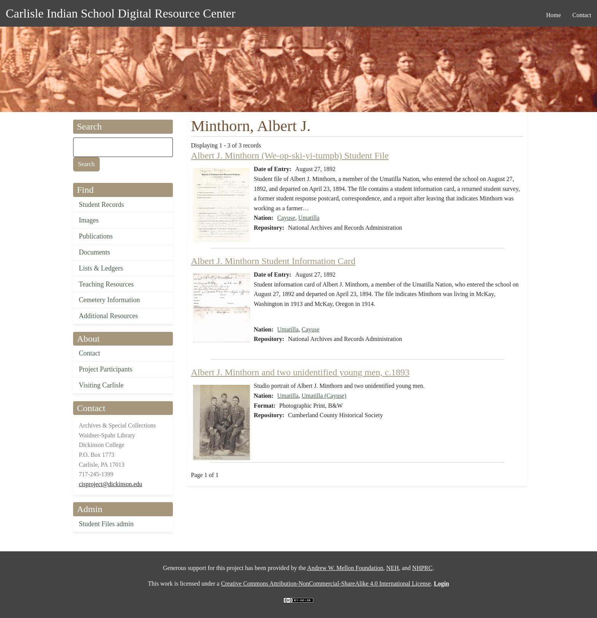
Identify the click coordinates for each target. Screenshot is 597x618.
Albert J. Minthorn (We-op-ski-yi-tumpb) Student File (290, 155)
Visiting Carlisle (101, 385)
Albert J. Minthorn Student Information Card (273, 261)
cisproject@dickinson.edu (110, 484)
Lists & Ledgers (101, 268)
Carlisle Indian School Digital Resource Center (120, 13)
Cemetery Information (109, 300)
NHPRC (422, 568)
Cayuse (286, 218)
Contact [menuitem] (581, 15)
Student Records (101, 204)
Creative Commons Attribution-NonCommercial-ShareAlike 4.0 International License (326, 583)
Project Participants (105, 369)
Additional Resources (108, 316)
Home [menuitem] (553, 15)
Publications (96, 236)
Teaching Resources (106, 284)
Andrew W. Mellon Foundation (345, 568)
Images (89, 220)
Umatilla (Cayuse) (324, 395)
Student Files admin (106, 524)
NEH (392, 568)
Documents (94, 252)
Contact (89, 353)
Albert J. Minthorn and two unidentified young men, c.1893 (300, 372)
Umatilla (308, 218)
